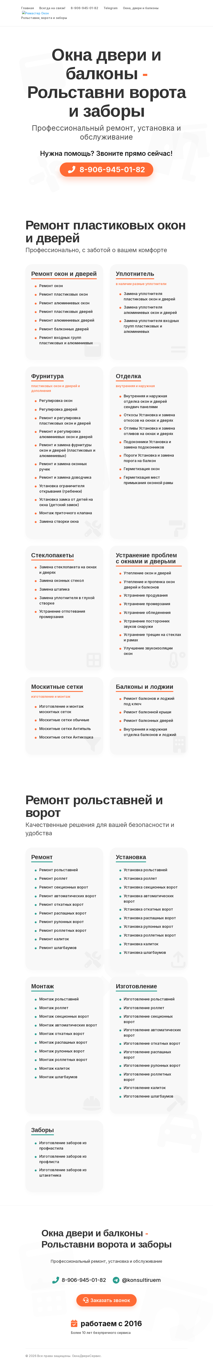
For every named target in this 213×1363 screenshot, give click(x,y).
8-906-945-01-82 (84, 8)
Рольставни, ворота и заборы (44, 18)
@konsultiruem (141, 1280)
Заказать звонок (106, 1300)
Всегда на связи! (52, 8)
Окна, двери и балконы (141, 8)
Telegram (111, 8)
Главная (27, 8)
